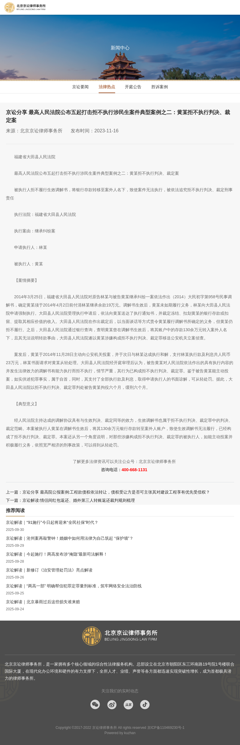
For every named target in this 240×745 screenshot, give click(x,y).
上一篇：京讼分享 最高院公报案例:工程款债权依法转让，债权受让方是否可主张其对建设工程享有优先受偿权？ (108, 492)
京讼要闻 (80, 86)
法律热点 (107, 86)
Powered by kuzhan (120, 733)
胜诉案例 (159, 86)
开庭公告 (133, 86)
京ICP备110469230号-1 (166, 728)
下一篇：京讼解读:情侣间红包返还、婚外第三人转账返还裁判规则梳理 (70, 500)
